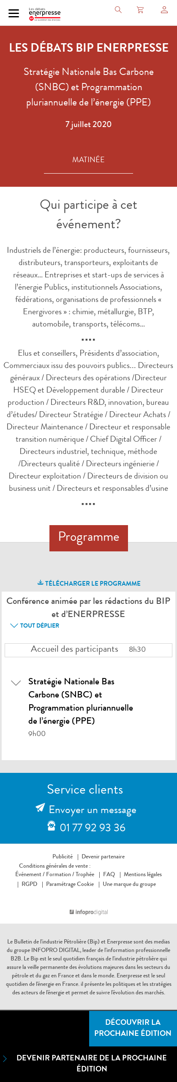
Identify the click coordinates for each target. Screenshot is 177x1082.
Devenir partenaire (103, 857)
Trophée (85, 875)
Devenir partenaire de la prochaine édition (83, 1064)
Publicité (62, 857)
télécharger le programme (88, 583)
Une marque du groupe (127, 885)
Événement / (30, 875)
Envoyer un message (92, 810)
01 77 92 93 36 (92, 829)
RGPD (29, 885)
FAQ (109, 875)
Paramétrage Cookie (70, 885)
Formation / (60, 875)
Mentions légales (143, 875)
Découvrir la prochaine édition (133, 1028)
